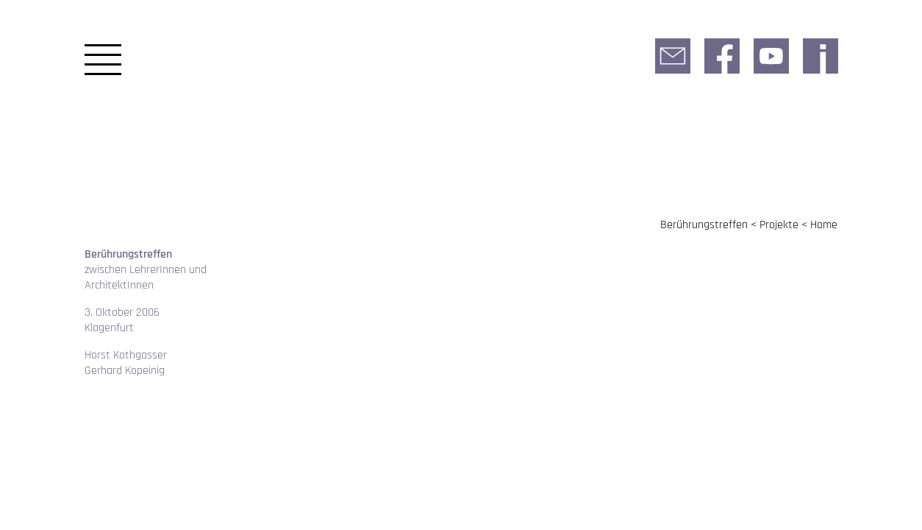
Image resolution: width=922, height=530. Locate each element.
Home (823, 225)
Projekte (779, 225)
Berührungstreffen (704, 225)
